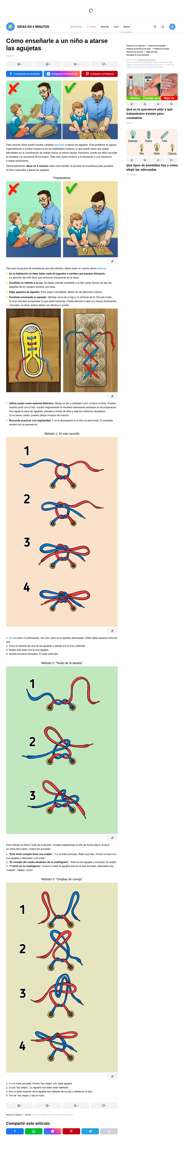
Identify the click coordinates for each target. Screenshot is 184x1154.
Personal (76, 26)
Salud (129, 123)
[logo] (27, 26)
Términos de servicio (134, 52)
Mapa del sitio (151, 52)
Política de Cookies (161, 49)
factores (101, 268)
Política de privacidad (157, 46)
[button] (132, 104)
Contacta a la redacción (135, 46)
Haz (56, 854)
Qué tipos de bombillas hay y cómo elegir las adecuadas (152, 167)
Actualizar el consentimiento (137, 55)
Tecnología (131, 174)
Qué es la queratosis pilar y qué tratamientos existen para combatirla (149, 114)
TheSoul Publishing (146, 60)
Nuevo (91, 26)
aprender (60, 145)
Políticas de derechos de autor (138, 49)
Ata (11, 638)
